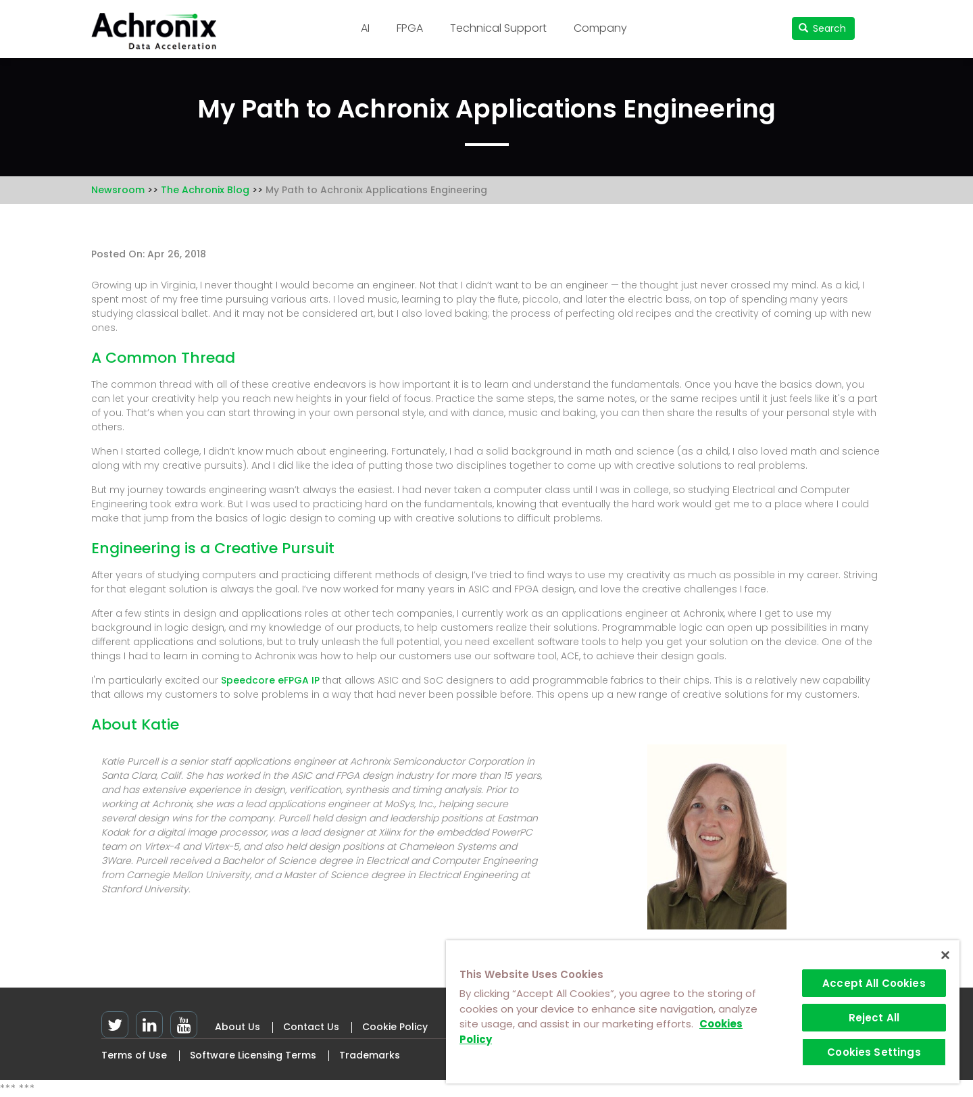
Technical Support (498, 28)
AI (365, 28)
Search (823, 28)
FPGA (410, 28)
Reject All (874, 1018)
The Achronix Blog (205, 190)
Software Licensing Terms (253, 1055)
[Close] (945, 955)
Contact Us (311, 1027)
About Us (237, 1027)
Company (600, 28)
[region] (702, 1011)
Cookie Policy (395, 1027)
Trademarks (369, 1055)
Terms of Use (134, 1055)
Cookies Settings (873, 1052)
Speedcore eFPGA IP (270, 680)
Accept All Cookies (874, 983)
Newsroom (118, 190)
